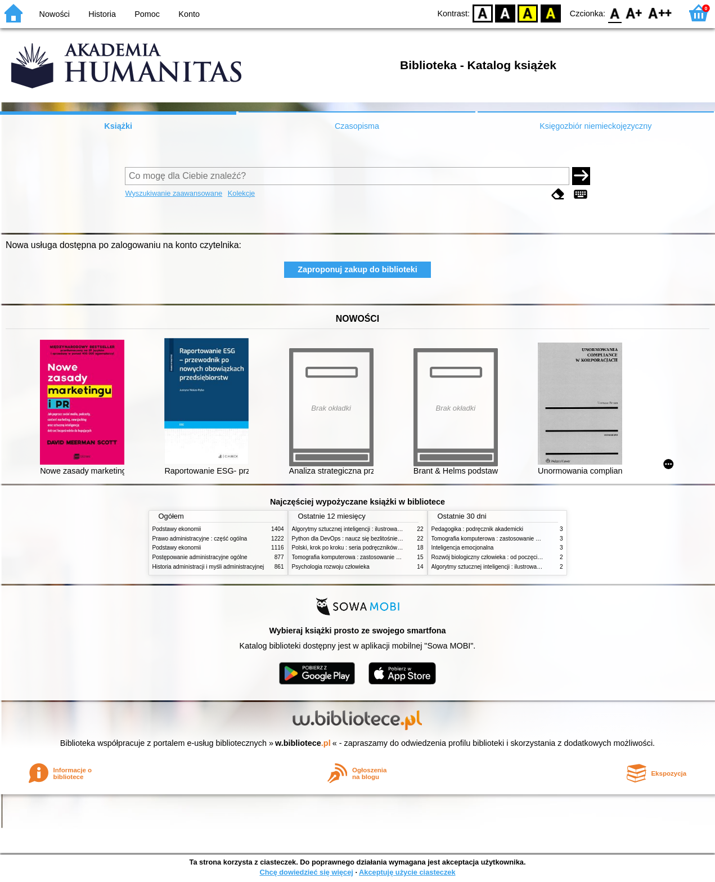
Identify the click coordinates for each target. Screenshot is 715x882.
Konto (189, 14)
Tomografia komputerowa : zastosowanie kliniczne (355, 557)
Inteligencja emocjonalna (462, 547)
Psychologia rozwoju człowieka (331, 567)
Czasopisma (357, 126)
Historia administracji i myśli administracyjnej (208, 567)
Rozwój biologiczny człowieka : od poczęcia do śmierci (499, 557)
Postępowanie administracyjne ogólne (200, 557)
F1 (634, 12)
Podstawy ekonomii (176, 529)
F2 (660, 12)
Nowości (54, 14)
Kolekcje (241, 193)
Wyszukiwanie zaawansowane (173, 193)
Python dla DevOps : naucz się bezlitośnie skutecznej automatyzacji (377, 539)
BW (505, 12)
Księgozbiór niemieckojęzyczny (595, 126)
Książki (118, 126)
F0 (614, 12)
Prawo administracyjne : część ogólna (200, 539)
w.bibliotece (303, 743)
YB (528, 12)
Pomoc (147, 14)
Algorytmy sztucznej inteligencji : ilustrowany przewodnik (363, 529)
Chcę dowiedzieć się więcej (306, 872)
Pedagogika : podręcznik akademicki (477, 529)
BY (550, 12)
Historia (102, 14)
